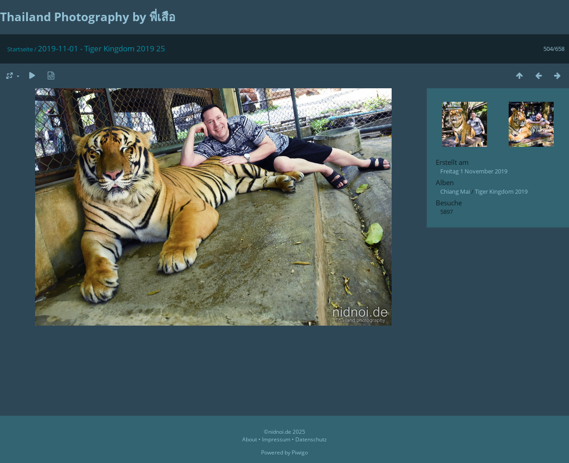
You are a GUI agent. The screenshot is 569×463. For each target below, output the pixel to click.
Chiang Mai (455, 191)
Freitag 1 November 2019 (473, 171)
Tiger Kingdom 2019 (501, 191)
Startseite (20, 49)
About (249, 439)
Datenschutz (311, 439)
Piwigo (300, 452)
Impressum (276, 439)
